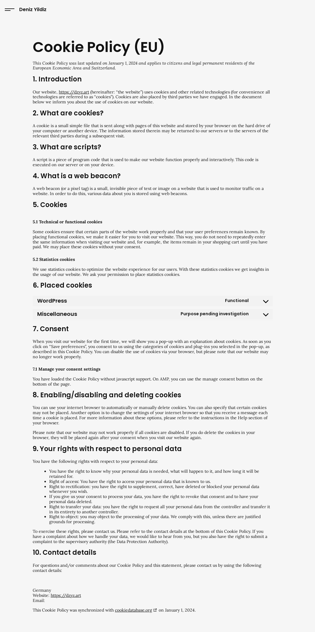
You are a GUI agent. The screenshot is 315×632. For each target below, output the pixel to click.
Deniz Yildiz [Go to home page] (32, 9)
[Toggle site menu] (9, 9)
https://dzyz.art (74, 92)
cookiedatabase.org (133, 610)
